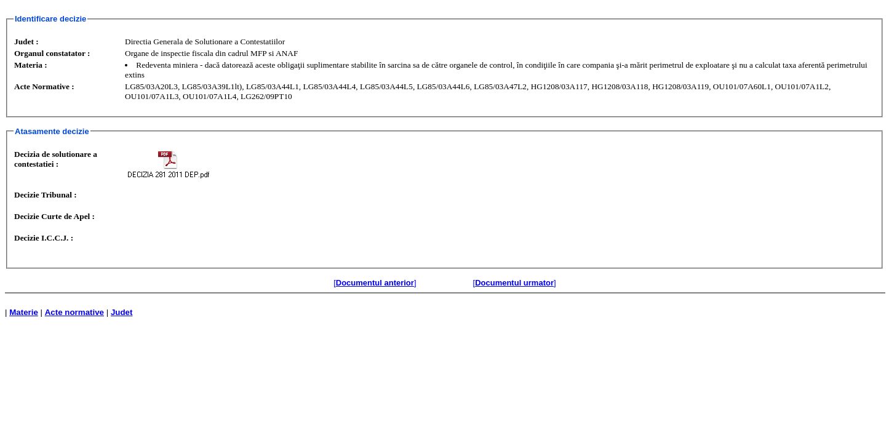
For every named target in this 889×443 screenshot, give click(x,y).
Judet (122, 312)
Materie (23, 312)
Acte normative (74, 312)
